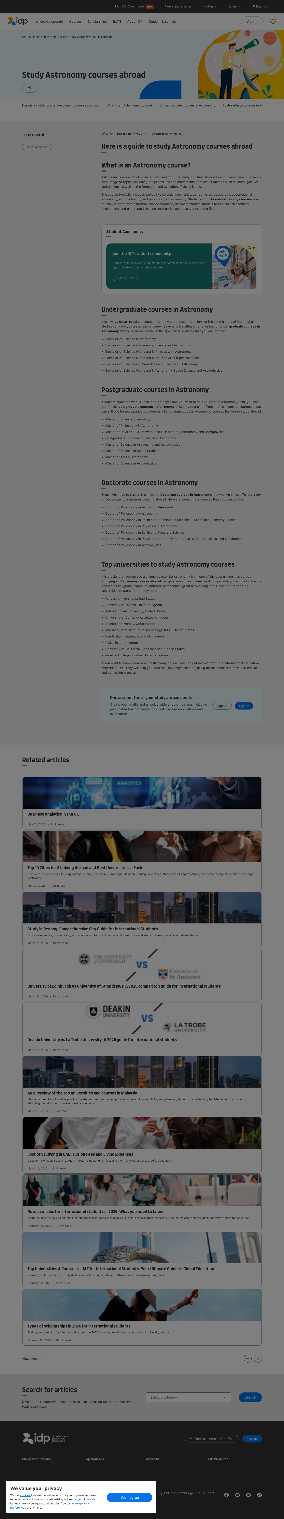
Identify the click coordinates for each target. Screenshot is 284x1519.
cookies (25, 1495)
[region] (81, 1497)
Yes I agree (130, 1497)
